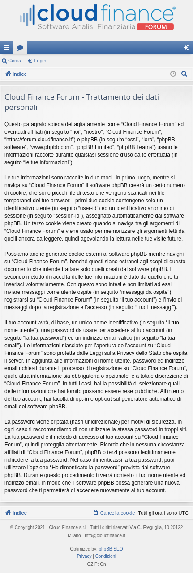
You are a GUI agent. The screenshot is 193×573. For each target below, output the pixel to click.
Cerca (14, 60)
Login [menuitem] (188, 49)
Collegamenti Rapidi (8, 49)
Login (40, 60)
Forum (22, 49)
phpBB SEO (111, 549)
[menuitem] (184, 74)
